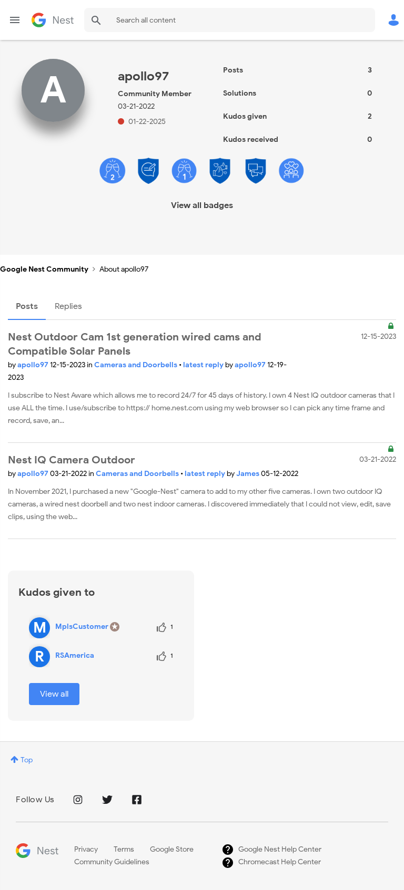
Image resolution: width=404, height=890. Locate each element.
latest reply (204, 364)
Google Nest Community (53, 20)
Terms (124, 849)
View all (54, 694)
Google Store (172, 849)
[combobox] (229, 20)
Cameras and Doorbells (136, 364)
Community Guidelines (111, 861)
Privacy (86, 849)
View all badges (202, 205)
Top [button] (27, 760)
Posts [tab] (27, 306)
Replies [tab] (68, 306)
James (248, 473)
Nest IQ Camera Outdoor (71, 460)
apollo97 (33, 364)
